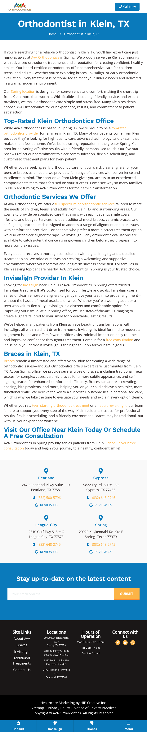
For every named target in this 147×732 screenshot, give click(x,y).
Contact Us (22, 669)
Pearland (46, 478)
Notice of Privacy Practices (95, 708)
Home (52, 34)
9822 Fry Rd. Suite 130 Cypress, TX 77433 (56, 662)
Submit (126, 594)
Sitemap (37, 708)
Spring (101, 525)
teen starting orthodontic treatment (60, 405)
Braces (9, 361)
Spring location (23, 91)
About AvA (22, 638)
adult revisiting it (113, 405)
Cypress (101, 478)
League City (46, 525)
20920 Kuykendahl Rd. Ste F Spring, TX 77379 (56, 641)
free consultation (119, 340)
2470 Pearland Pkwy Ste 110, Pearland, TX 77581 (56, 673)
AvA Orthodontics (45, 57)
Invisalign (30, 285)
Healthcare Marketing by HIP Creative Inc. (73, 702)
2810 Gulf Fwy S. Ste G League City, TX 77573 (56, 652)
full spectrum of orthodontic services (85, 204)
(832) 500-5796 (49, 497)
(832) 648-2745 (103, 497)
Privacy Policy (59, 708)
